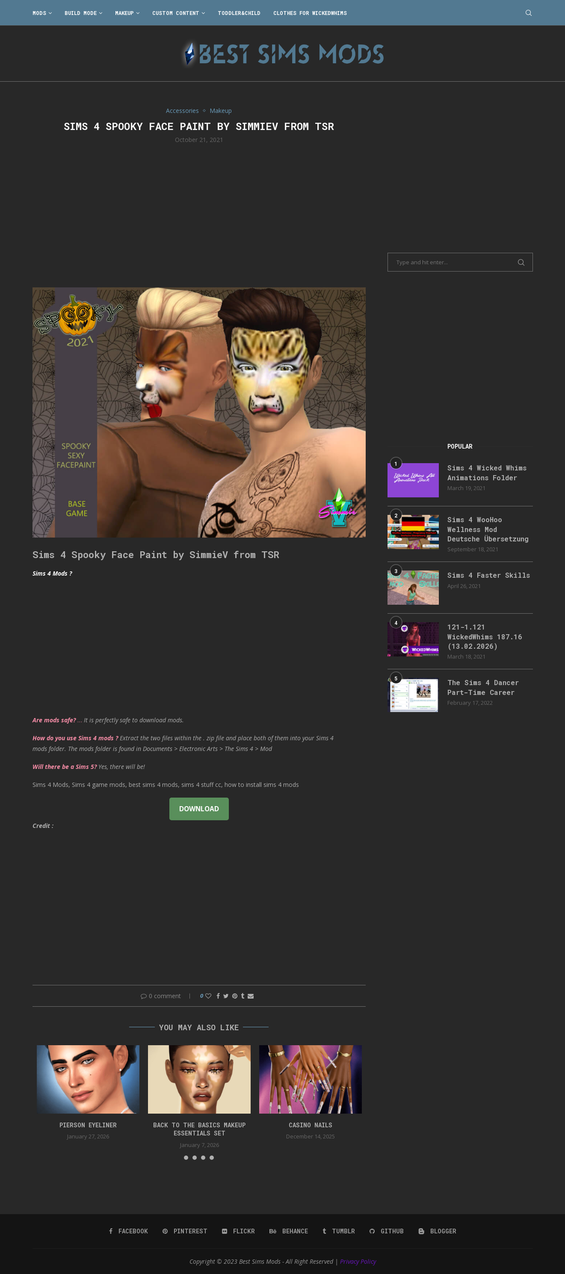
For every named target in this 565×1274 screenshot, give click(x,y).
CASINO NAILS (310, 1125)
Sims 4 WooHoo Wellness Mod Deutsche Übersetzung (488, 529)
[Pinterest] (185, 1231)
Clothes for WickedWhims (310, 12)
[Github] (387, 1231)
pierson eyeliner (88, 1125)
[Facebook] (128, 1231)
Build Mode (81, 12)
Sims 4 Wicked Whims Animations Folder (487, 472)
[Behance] (288, 1231)
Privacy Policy (358, 1261)
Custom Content (175, 12)
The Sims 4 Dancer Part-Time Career (483, 687)
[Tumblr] (338, 1231)
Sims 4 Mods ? (52, 573)
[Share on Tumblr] (242, 996)
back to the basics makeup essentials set (199, 1129)
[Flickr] (238, 1231)
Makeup (124, 12)
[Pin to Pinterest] (234, 996)
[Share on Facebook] (218, 996)
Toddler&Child (239, 12)
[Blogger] (437, 1231)
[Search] (528, 12)
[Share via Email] (251, 996)
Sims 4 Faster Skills (488, 574)
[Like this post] (208, 996)
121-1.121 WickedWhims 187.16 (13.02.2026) (484, 636)
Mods (39, 12)
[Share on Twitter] (226, 996)
